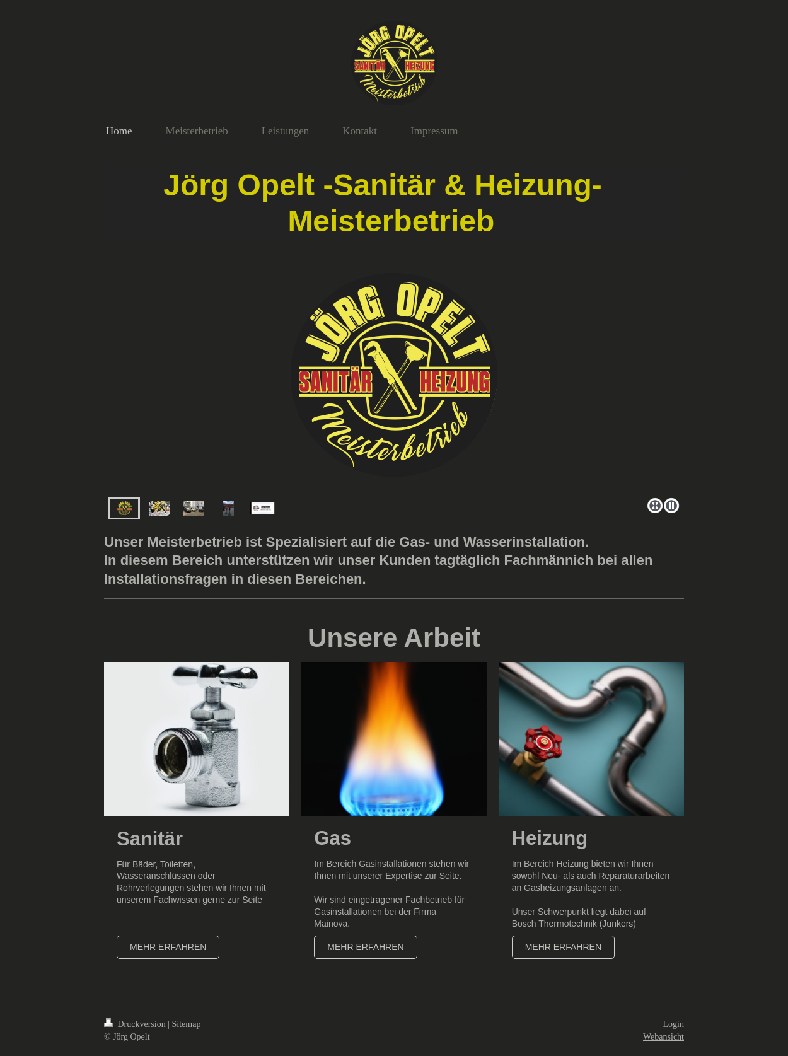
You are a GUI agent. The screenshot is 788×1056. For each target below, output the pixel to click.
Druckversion (136, 1024)
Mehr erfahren (168, 947)
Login (673, 1024)
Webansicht (663, 1036)
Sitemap (186, 1024)
